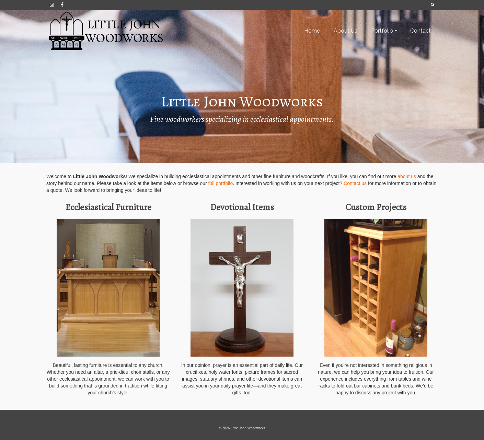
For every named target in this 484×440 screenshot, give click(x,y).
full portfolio (220, 183)
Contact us (355, 183)
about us (406, 176)
